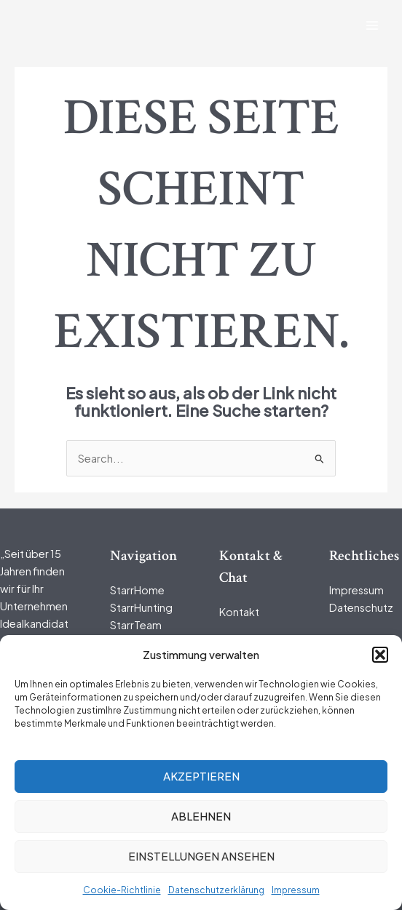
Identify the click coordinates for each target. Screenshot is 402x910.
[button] (380, 654)
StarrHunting (141, 607)
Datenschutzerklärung (216, 890)
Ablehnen (201, 816)
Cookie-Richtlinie (122, 890)
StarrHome (137, 589)
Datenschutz (361, 607)
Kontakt (239, 611)
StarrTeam (136, 624)
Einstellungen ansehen (201, 856)
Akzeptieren (201, 776)
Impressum (296, 890)
